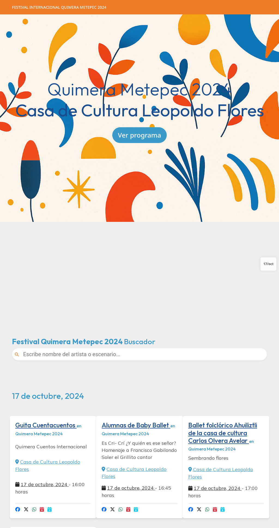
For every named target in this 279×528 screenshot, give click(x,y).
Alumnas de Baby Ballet (136, 425)
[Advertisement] (139, 273)
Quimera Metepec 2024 (59, 7)
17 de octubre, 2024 (45, 484)
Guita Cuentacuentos (46, 425)
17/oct (268, 264)
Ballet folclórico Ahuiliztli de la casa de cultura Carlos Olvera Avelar (222, 432)
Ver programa (139, 134)
